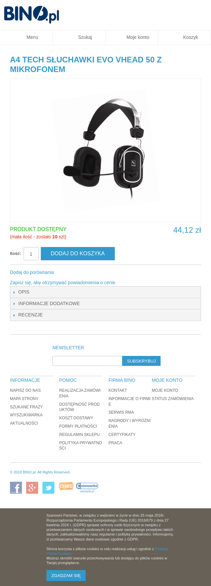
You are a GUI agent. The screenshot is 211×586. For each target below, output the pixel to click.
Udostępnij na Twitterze (81, 272)
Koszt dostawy (76, 418)
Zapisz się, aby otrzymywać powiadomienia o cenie (62, 282)
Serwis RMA (121, 412)
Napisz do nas (25, 390)
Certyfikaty (122, 434)
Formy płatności (78, 426)
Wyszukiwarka (26, 415)
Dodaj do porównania (32, 272)
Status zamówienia (173, 398)
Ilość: (15, 253)
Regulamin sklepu (79, 434)
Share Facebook (67, 272)
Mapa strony (24, 398)
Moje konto (165, 390)
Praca (115, 443)
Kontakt (117, 390)
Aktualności (24, 423)
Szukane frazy (26, 407)
